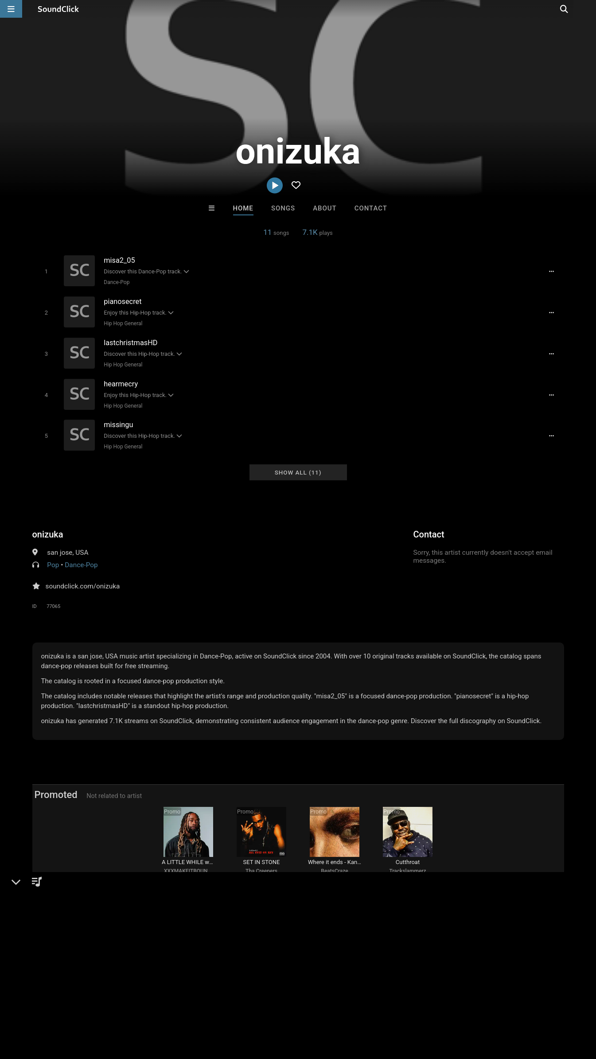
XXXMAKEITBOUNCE (189, 870)
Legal (239, 1006)
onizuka (47, 530)
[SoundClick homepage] (58, 9)
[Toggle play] (45, 271)
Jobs (121, 1006)
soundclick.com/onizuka (83, 582)
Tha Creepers (261, 870)
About (324, 208)
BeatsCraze (334, 870)
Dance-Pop (116, 282)
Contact (370, 208)
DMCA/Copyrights (164, 1006)
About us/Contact (78, 1006)
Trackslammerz (407, 870)
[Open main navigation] (11, 9)
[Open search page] (587, 9)
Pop (53, 561)
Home (243, 208)
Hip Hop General (122, 322)
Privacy (211, 1006)
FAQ (37, 1006)
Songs (283, 208)
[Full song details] (553, 271)
